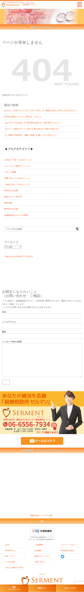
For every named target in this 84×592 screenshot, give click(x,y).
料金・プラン (10, 556)
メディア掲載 (10, 172)
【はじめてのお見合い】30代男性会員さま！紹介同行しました (32, 123)
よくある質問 (10, 562)
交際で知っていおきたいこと (17, 178)
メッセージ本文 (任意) (42, 358)
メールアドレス (42, 323)
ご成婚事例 (39, 545)
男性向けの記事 (11, 209)
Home (7, 545)
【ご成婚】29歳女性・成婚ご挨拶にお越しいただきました (30, 135)
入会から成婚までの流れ (14, 567)
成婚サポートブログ (42, 556)
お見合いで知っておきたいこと (18, 160)
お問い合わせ (40, 562)
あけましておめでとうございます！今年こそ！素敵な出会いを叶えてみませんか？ (40, 110)
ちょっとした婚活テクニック (17, 166)
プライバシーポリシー (69, 545)
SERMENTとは (10, 550)
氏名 (42, 314)
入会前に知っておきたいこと (17, 184)
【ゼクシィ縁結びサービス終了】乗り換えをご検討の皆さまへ (31, 129)
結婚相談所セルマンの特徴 (16, 215)
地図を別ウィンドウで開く (42, 515)
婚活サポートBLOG (13, 196)
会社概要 (38, 550)
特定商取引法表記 (67, 550)
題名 (42, 333)
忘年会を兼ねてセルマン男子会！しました (23, 116)
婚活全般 (8, 203)
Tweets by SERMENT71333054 (18, 256)
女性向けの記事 (11, 190)
